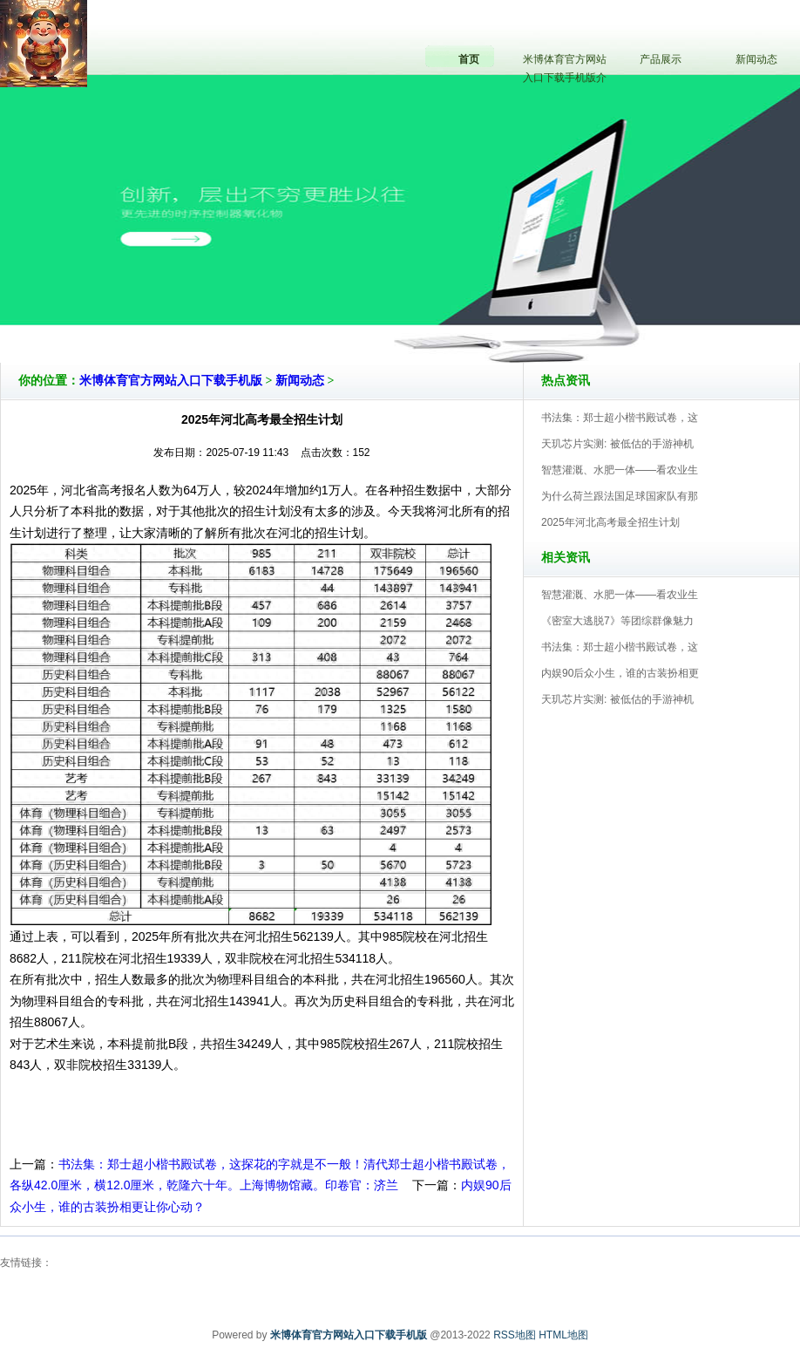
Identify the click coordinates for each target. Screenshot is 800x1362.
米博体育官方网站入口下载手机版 (170, 380)
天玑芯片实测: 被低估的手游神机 (617, 444)
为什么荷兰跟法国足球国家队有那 (619, 496)
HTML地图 (563, 1335)
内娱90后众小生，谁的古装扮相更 (620, 673)
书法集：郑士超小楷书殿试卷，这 (619, 418)
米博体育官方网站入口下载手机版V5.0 (476, 313)
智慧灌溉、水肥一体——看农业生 (619, 470)
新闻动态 (299, 380)
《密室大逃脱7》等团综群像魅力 (617, 621)
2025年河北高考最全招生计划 (610, 522)
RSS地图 (514, 1335)
